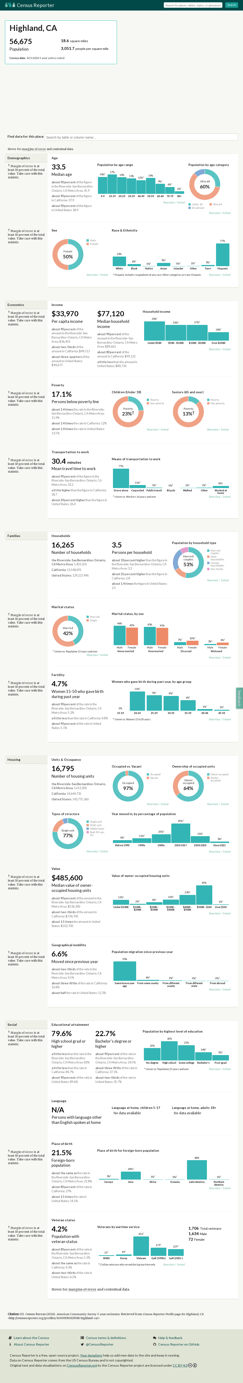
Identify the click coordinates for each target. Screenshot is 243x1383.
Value (56, 869)
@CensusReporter (99, 1344)
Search (231, 4)
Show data (169, 202)
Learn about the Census (31, 1338)
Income (57, 305)
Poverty (58, 385)
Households (61, 536)
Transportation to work (70, 452)
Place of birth (62, 1144)
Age (55, 158)
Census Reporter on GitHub (178, 1344)
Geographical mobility (69, 945)
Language (59, 1101)
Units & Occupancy (66, 759)
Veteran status (63, 1220)
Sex (54, 230)
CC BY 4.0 (185, 1365)
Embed (181, 202)
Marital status (63, 607)
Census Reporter (29, 5)
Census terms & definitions (106, 1338)
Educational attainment (70, 1024)
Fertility (58, 675)
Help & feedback (170, 1338)
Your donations (91, 1355)
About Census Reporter (31, 1344)
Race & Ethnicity (124, 230)
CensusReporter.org (82, 1365)
